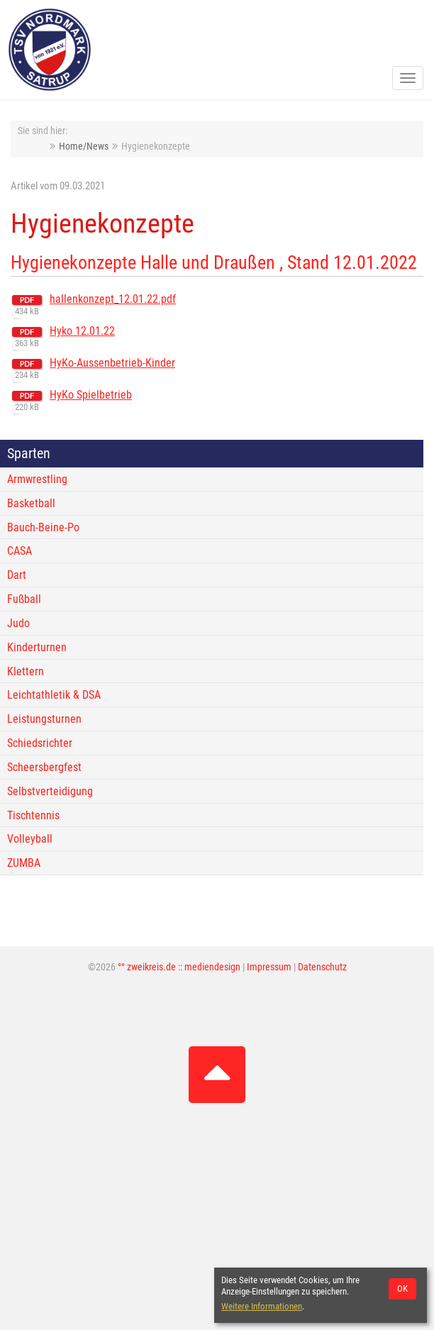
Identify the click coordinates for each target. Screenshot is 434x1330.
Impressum (269, 967)
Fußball (24, 599)
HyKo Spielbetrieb (91, 394)
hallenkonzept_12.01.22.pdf (113, 299)
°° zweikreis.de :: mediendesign (179, 967)
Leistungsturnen (44, 719)
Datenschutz (322, 967)
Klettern (25, 671)
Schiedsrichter (39, 743)
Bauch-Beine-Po (43, 527)
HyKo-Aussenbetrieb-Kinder (112, 363)
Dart (16, 575)
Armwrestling (37, 479)
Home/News (83, 146)
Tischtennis (33, 815)
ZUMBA (23, 863)
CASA (19, 551)
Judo (18, 623)
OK (402, 1288)
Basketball (31, 503)
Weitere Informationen (261, 1306)
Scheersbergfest (44, 767)
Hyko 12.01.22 (82, 331)
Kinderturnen (37, 647)
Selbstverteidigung (50, 791)
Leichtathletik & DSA (54, 695)
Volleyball (29, 839)
